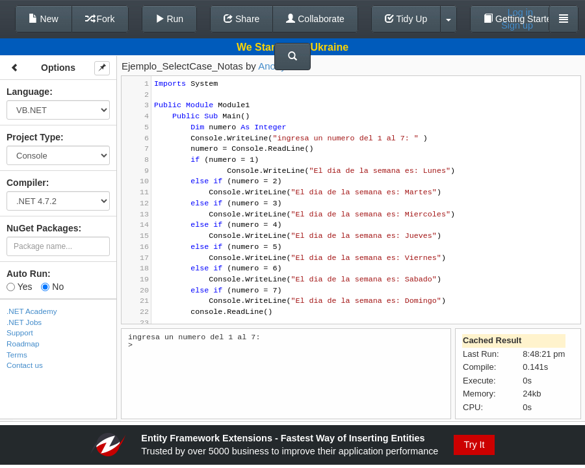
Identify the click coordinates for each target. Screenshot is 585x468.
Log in (520, 12)
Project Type (33, 137)
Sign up (517, 25)
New (43, 19)
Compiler (26, 182)
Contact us (24, 365)
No (52, 286)
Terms (16, 354)
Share (241, 19)
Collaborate (315, 19)
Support (19, 332)
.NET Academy (31, 311)
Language (27, 91)
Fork (100, 19)
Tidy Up (406, 19)
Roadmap (23, 343)
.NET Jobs (24, 322)
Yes (19, 286)
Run (169, 19)
